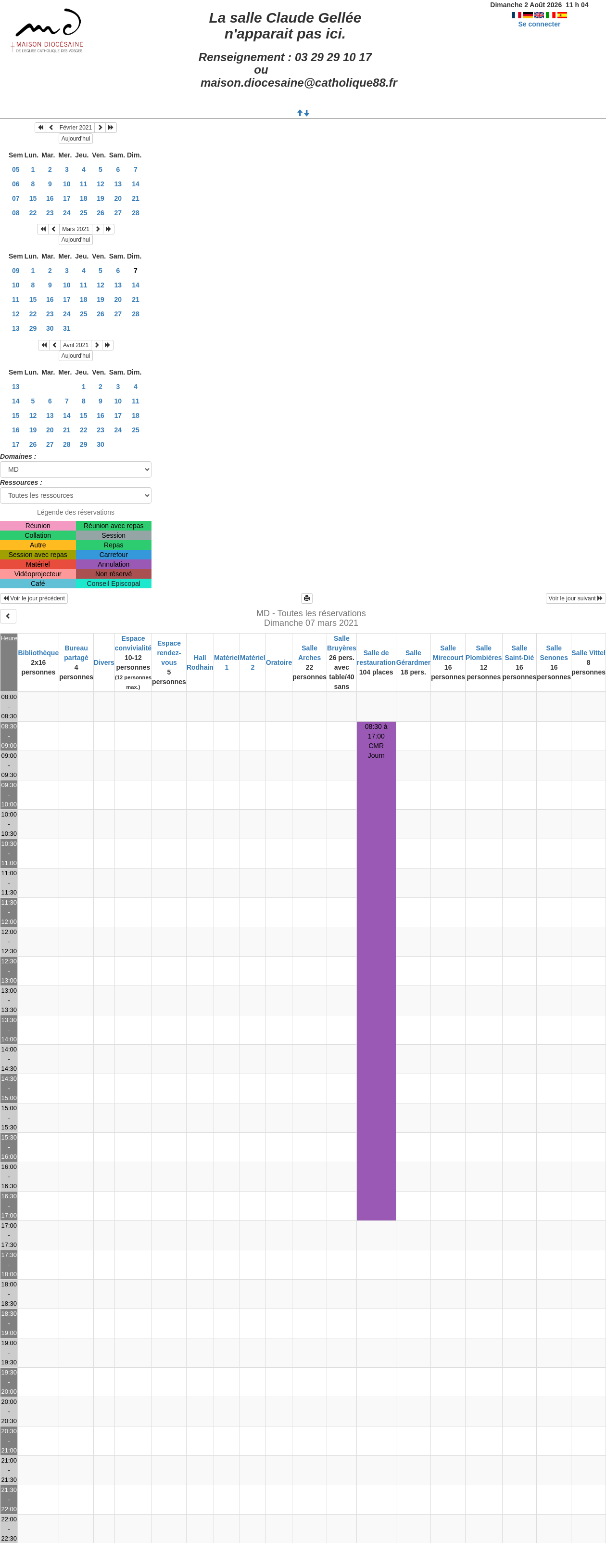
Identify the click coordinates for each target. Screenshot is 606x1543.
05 (16, 169)
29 (33, 328)
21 (135, 198)
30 (50, 328)
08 (16, 213)
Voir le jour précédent (34, 598)
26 (100, 213)
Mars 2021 (75, 229)
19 (100, 198)
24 (67, 213)
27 (118, 213)
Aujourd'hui (76, 138)
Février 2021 (76, 127)
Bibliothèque (38, 653)
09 (16, 270)
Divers (104, 662)
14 (135, 184)
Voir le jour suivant (576, 598)
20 (118, 198)
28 (135, 213)
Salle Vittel (588, 653)
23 (50, 213)
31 (67, 328)
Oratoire (279, 662)
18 (84, 198)
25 (84, 213)
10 (67, 184)
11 (84, 184)
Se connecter (539, 24)
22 (33, 213)
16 (50, 198)
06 (16, 184)
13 (118, 184)
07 (16, 198)
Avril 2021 (75, 345)
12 (100, 184)
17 (67, 198)
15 (33, 198)
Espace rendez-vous (169, 652)
